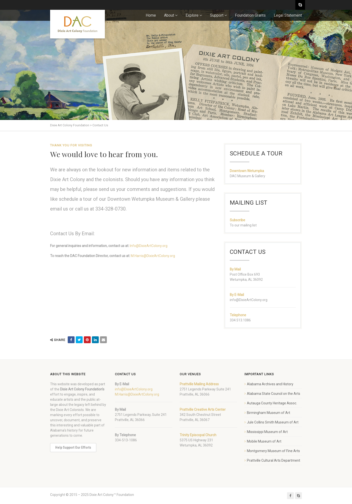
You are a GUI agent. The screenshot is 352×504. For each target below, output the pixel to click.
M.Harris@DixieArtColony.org (153, 256)
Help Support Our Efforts (73, 447)
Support (216, 15)
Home (151, 15)
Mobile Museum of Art (264, 441)
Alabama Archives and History (270, 384)
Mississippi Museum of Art (267, 432)
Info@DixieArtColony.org (148, 246)
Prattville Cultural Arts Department (273, 460)
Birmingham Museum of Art (268, 413)
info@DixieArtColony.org (134, 389)
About (169, 15)
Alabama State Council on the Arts (273, 394)
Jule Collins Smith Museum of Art (272, 422)
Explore (192, 15)
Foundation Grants (250, 15)
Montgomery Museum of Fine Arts (273, 451)
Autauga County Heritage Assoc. (272, 403)
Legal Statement (288, 15)
